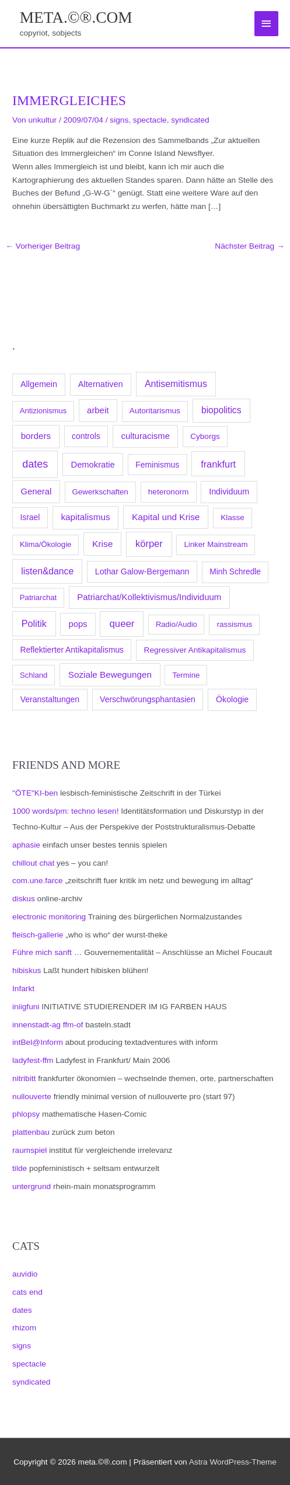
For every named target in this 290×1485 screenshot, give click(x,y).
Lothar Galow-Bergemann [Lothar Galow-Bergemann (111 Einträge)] (142, 571)
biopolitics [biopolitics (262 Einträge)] (221, 410)
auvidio (24, 1274)
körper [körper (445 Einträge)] (149, 543)
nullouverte (31, 1096)
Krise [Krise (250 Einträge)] (102, 544)
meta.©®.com (76, 17)
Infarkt (23, 988)
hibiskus (26, 970)
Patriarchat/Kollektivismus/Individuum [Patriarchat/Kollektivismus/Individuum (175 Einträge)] (149, 597)
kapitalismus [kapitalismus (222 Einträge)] (85, 517)
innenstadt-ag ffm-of (47, 1024)
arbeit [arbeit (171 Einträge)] (98, 410)
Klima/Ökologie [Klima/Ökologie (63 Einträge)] (45, 544)
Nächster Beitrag (249, 246)
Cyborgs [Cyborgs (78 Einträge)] (204, 436)
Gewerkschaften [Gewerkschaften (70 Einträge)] (100, 491)
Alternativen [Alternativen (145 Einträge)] (100, 384)
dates (22, 1310)
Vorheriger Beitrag (42, 246)
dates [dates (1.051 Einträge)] (35, 464)
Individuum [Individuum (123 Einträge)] (229, 491)
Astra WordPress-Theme (233, 1462)
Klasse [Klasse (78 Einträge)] (232, 517)
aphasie (26, 845)
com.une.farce (37, 880)
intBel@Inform (37, 1042)
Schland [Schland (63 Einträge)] (34, 675)
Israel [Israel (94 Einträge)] (30, 517)
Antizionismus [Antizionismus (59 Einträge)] (43, 410)
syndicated (31, 1382)
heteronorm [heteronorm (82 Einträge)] (168, 491)
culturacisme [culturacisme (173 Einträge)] (145, 436)
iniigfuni (25, 1006)
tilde (19, 1168)
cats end (27, 1292)
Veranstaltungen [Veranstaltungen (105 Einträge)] (49, 699)
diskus (23, 898)
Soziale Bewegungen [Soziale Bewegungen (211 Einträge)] (110, 674)
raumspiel (29, 1150)
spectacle (29, 1363)
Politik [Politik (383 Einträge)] (34, 623)
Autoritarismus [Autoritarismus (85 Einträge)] (155, 410)
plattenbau (31, 1132)
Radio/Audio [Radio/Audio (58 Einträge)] (176, 624)
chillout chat (33, 863)
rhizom (24, 1327)
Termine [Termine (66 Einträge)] (186, 675)
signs (21, 1345)
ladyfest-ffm (32, 1060)
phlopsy (26, 1114)
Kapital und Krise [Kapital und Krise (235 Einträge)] (166, 517)
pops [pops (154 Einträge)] (78, 624)
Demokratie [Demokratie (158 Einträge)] (93, 464)
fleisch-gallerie (37, 934)
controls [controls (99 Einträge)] (86, 436)
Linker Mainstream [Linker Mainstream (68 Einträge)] (215, 544)
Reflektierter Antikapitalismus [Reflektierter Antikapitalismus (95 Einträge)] (72, 649)
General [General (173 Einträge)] (35, 491)
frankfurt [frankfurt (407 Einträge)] (218, 464)
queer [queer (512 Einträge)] (122, 623)
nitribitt (24, 1078)
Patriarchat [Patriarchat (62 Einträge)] (38, 597)
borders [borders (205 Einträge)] (36, 436)
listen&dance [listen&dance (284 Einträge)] (47, 571)
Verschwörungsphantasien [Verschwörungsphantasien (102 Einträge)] (147, 699)
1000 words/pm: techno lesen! (65, 811)
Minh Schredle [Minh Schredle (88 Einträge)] (235, 571)
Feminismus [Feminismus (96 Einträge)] (157, 464)
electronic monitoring (49, 916)
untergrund (31, 1186)
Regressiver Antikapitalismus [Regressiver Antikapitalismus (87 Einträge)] (195, 650)
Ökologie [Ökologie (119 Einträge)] (232, 699)
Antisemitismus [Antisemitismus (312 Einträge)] (176, 384)
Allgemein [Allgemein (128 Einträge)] (38, 384)
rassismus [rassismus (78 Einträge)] (234, 624)
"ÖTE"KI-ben (35, 793)
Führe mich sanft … (47, 952)
